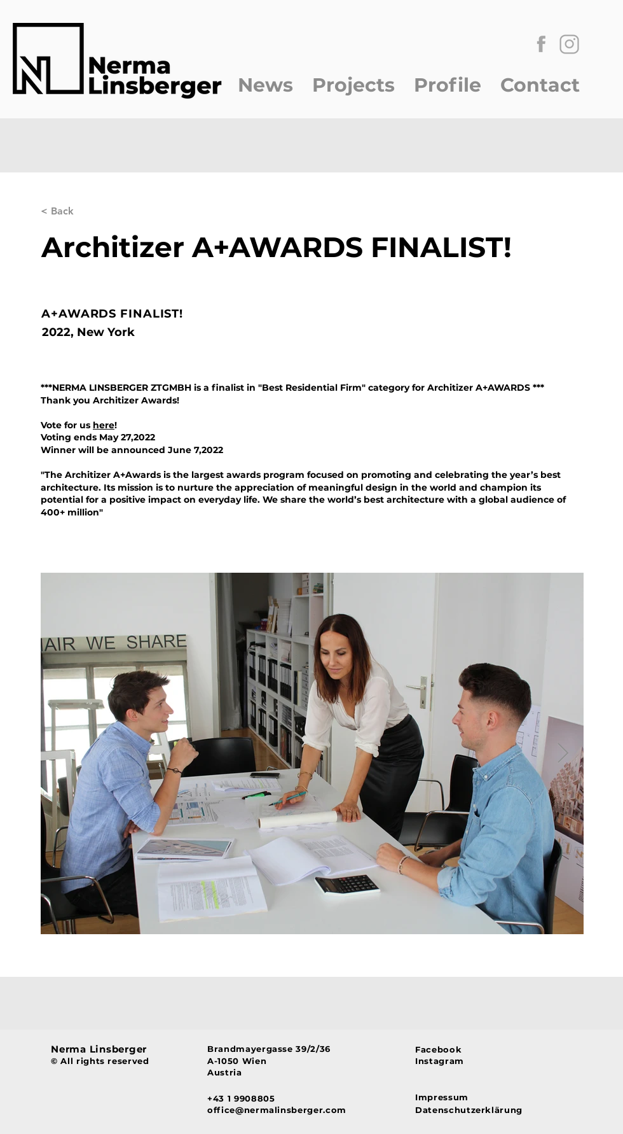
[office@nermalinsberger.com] (307, 1110)
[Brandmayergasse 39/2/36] (307, 1048)
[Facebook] (448, 1049)
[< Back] (83, 211)
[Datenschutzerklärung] (473, 1109)
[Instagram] (448, 1060)
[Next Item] (562, 753)
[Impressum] (473, 1097)
